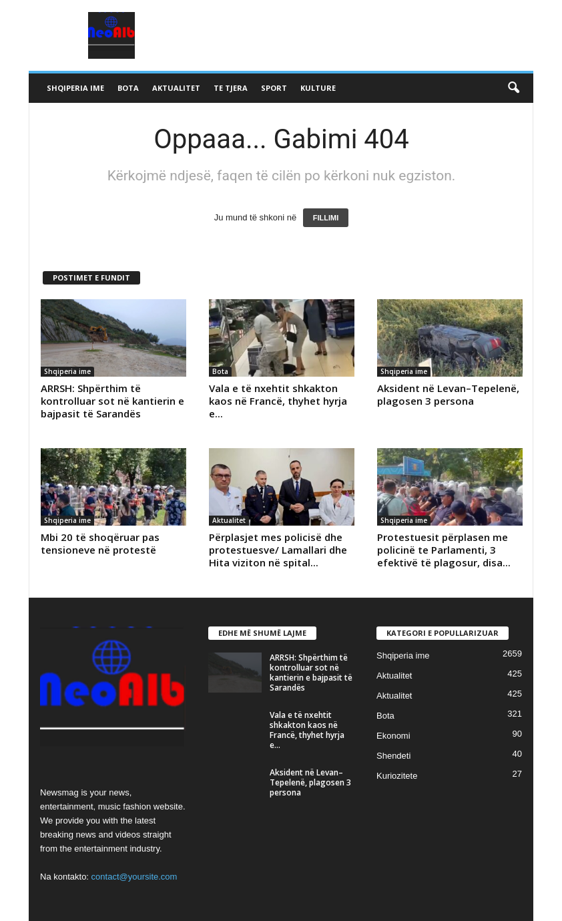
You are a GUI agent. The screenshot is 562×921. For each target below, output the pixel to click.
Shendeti (393, 756)
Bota (128, 88)
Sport (274, 88)
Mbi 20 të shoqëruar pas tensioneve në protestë (100, 543)
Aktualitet (176, 88)
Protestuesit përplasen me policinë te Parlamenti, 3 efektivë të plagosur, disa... (444, 549)
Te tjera (231, 88)
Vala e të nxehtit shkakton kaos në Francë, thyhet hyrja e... (278, 400)
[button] (513, 88)
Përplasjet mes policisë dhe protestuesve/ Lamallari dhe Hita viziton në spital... (278, 549)
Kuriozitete (396, 776)
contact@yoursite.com (134, 877)
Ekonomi (393, 736)
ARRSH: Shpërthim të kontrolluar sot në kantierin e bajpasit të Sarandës (112, 400)
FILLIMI (326, 218)
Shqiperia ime (75, 88)
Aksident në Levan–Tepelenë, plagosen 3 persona (448, 394)
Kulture (318, 88)
